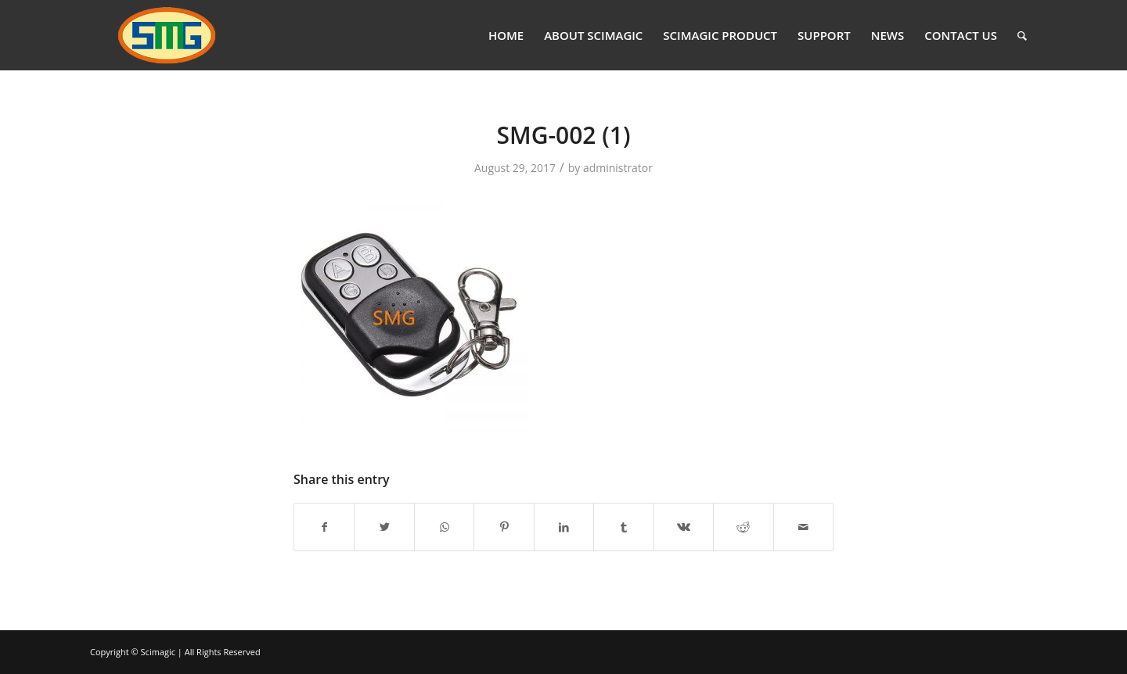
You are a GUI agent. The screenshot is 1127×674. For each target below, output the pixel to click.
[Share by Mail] (804, 527)
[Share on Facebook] (324, 527)
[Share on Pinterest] (503, 527)
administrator (618, 167)
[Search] (1022, 35)
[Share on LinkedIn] (564, 527)
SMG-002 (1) (564, 135)
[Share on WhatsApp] (444, 527)
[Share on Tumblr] (623, 527)
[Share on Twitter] (384, 527)
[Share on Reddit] (743, 527)
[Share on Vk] (683, 527)
